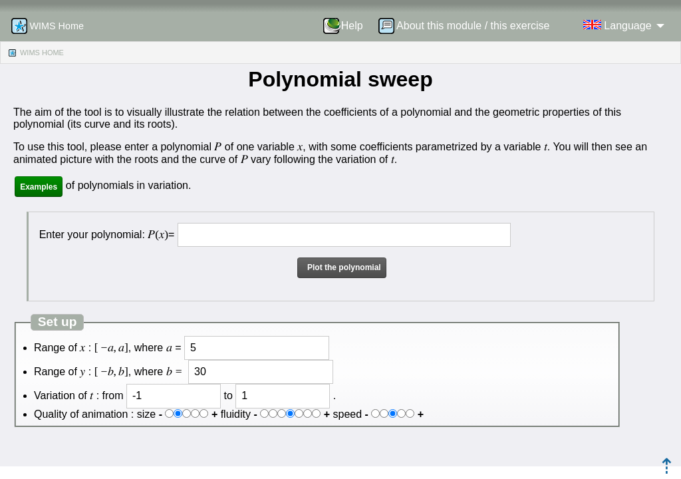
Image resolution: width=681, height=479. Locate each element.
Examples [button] (38, 187)
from (113, 395)
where (160, 371)
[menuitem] (347, 26)
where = (158, 347)
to (227, 395)
